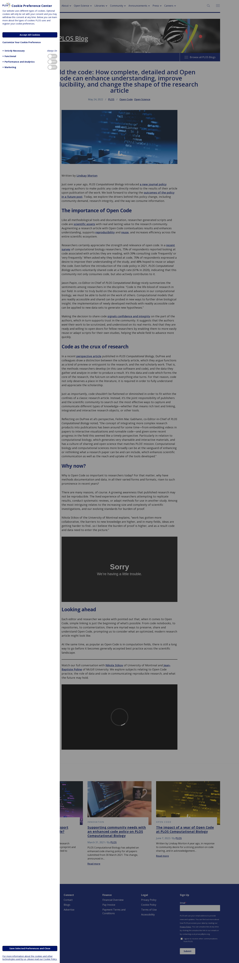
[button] (13, 50)
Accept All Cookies (30, 34)
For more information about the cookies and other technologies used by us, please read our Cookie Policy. (29, 958)
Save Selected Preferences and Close (29, 948)
